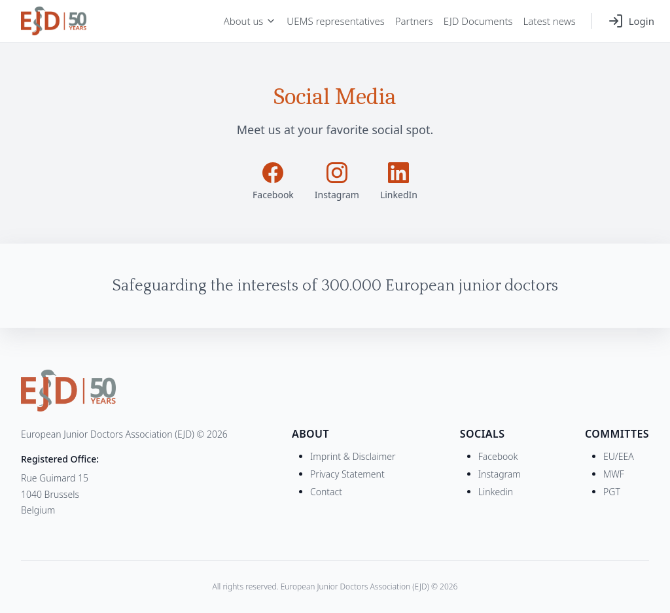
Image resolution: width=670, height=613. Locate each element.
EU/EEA (618, 456)
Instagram (499, 474)
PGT (611, 491)
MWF (613, 474)
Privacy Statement (347, 474)
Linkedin (495, 491)
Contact (326, 491)
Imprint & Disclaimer (353, 456)
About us (250, 20)
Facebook (498, 456)
